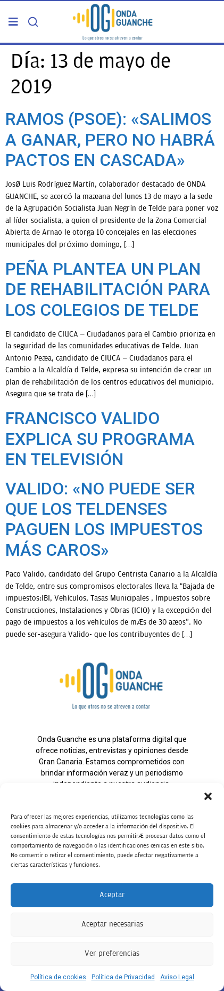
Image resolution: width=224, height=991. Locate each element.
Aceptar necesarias (112, 924)
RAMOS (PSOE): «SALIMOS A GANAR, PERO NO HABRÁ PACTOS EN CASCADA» (110, 139)
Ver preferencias (112, 953)
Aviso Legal (177, 977)
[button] (208, 796)
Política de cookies (58, 977)
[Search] (33, 22)
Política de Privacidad (123, 977)
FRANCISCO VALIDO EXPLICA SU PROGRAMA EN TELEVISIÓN (100, 438)
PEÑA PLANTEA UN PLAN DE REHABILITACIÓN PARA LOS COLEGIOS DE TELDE (107, 289)
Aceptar (112, 894)
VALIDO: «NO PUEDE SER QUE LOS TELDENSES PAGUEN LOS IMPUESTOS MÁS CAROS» (104, 519)
